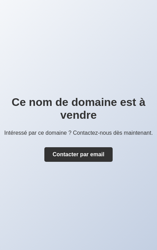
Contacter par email (78, 154)
